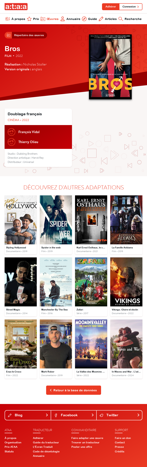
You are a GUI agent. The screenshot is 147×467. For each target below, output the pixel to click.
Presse (119, 446)
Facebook (74, 415)
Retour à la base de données (73, 390)
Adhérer (110, 6)
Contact (120, 442)
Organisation (13, 442)
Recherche (130, 19)
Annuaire (70, 19)
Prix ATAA (11, 446)
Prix (33, 19)
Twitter (120, 415)
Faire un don (123, 438)
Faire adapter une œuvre (87, 438)
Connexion (130, 6)
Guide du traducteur (46, 442)
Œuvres (50, 19)
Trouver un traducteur (85, 442)
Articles (108, 19)
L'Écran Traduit (43, 446)
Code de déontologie (46, 451)
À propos (15, 19)
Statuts (9, 451)
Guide (89, 19)
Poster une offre (81, 446)
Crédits (119, 451)
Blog (28, 415)
